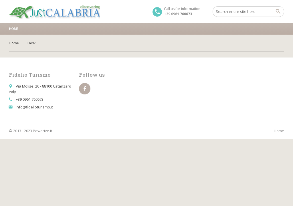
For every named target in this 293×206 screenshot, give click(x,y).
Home (13, 28)
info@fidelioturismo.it (34, 107)
